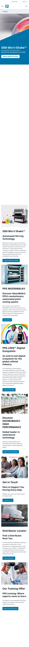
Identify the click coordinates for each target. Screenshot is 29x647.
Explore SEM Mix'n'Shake (10, 56)
